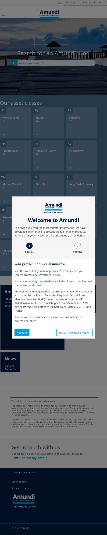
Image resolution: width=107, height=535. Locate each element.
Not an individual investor (74, 332)
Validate (22, 332)
